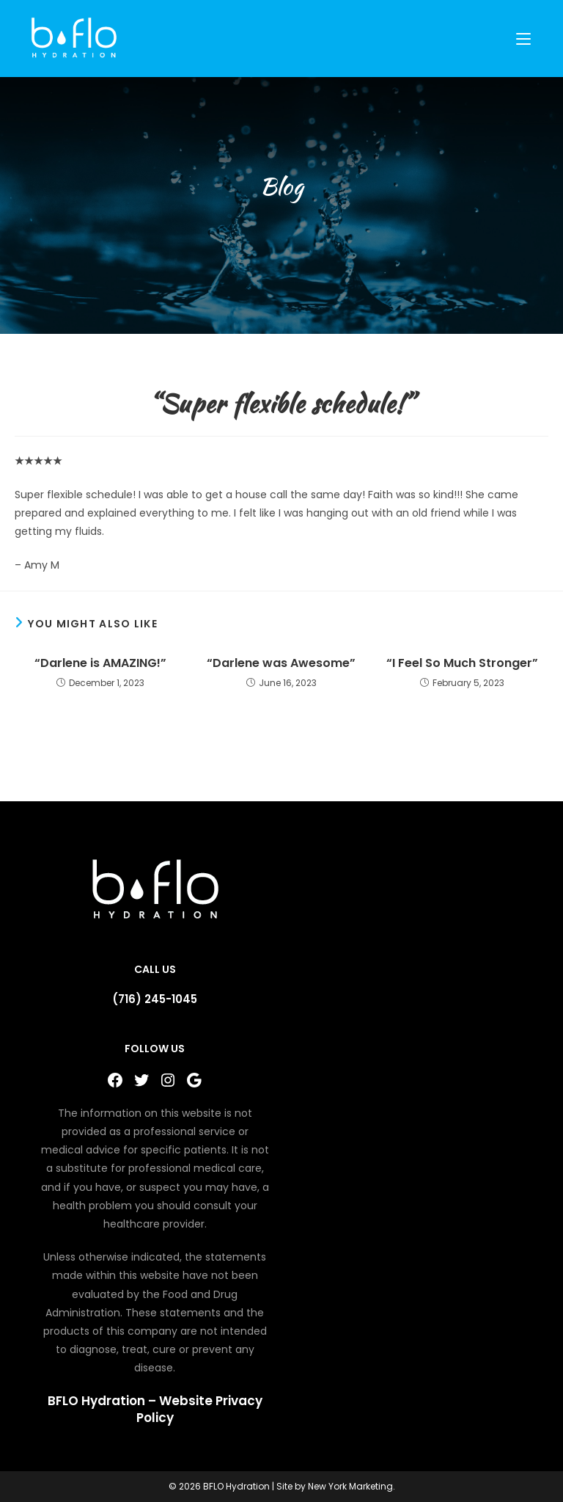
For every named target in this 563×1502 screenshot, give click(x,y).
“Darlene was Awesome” (281, 663)
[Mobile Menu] (525, 38)
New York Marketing (350, 1486)
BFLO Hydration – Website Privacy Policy (155, 1409)
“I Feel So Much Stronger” (462, 663)
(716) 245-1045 (154, 999)
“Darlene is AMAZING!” (100, 663)
